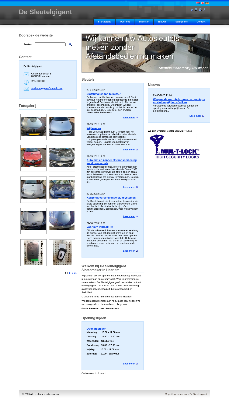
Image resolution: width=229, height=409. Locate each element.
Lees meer (195, 116)
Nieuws (162, 21)
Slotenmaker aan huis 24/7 (104, 93)
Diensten (144, 21)
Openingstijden (96, 328)
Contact (201, 21)
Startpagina (104, 21)
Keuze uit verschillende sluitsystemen (111, 197)
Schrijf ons (182, 21)
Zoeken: (28, 44)
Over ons (125, 21)
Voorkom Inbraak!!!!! (100, 226)
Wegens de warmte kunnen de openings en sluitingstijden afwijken (179, 101)
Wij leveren (94, 128)
